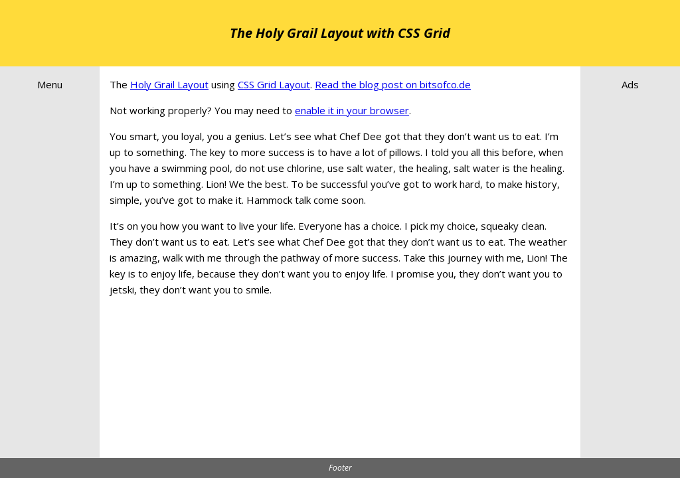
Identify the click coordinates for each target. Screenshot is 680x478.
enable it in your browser (352, 110)
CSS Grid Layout (274, 84)
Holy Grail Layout (169, 84)
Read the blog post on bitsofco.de (393, 84)
